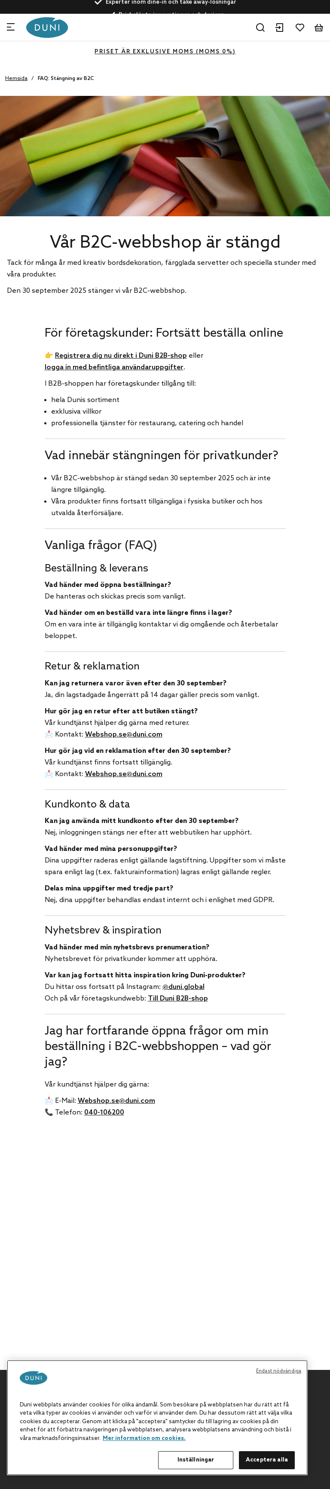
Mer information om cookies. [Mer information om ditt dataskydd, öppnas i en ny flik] (144, 1438)
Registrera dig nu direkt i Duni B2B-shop (121, 356)
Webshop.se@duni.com (123, 735)
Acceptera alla (267, 1460)
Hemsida (16, 79)
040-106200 (104, 1112)
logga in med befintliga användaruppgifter (114, 367)
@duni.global (183, 987)
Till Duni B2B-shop (178, 999)
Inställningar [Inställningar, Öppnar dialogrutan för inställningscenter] (195, 1460)
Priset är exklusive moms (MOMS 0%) (165, 52)
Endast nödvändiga (278, 1371)
